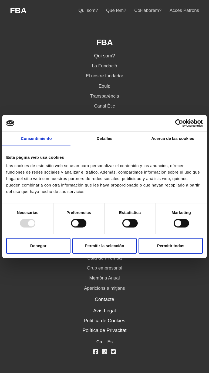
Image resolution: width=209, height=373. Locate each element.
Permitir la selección (104, 245)
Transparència (104, 96)
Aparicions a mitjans (104, 288)
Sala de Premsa (104, 258)
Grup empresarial (104, 268)
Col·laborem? (147, 10)
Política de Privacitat (104, 330)
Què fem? (116, 10)
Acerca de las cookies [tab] (172, 138)
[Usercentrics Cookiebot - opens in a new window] (179, 123)
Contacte (104, 299)
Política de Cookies (104, 320)
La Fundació (104, 65)
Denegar (38, 245)
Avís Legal (104, 310)
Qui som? (88, 10)
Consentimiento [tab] (36, 138)
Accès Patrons (184, 10)
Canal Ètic (104, 106)
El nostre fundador (104, 75)
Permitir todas (170, 245)
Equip (104, 86)
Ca (99, 341)
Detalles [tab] (104, 138)
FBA (18, 10)
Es (110, 341)
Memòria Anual (104, 278)
